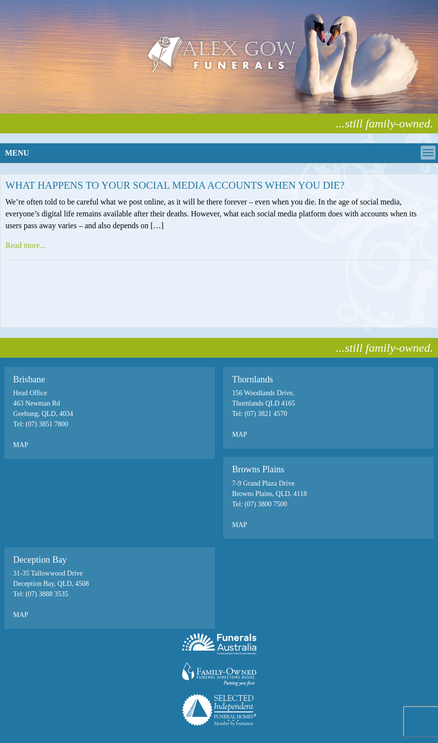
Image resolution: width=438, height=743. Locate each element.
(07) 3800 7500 (265, 504)
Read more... (25, 245)
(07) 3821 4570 (265, 413)
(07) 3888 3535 (46, 594)
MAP (20, 445)
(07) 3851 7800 (47, 424)
